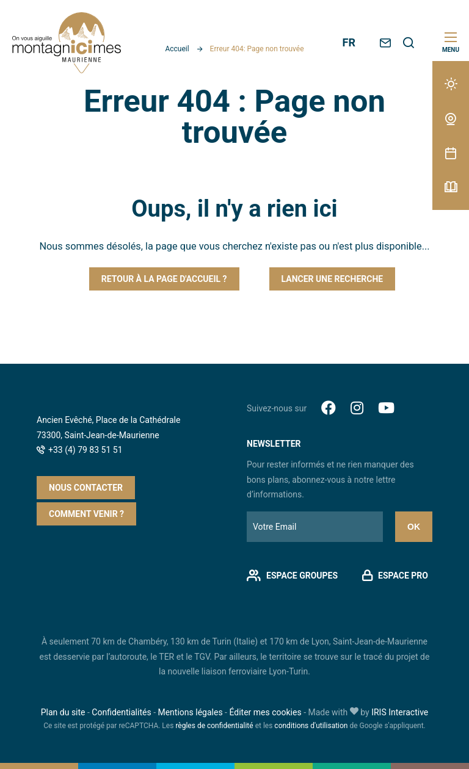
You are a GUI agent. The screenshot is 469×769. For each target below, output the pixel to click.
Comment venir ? (86, 514)
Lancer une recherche (333, 279)
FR (349, 42)
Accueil (177, 49)
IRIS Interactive (399, 712)
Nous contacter (86, 488)
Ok (413, 527)
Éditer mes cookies (265, 712)
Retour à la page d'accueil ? (164, 279)
